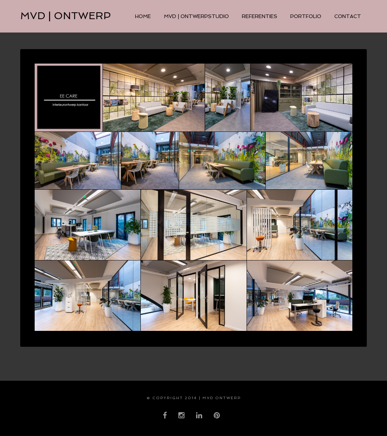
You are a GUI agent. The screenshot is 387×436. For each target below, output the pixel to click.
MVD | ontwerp (65, 16)
